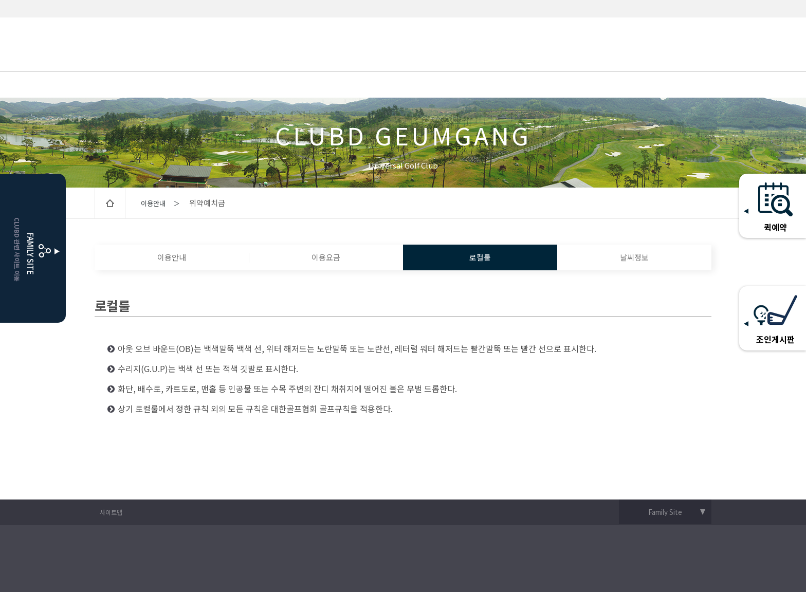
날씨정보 (634, 257)
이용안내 (171, 257)
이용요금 (326, 257)
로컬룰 (480, 257)
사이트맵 (111, 512)
